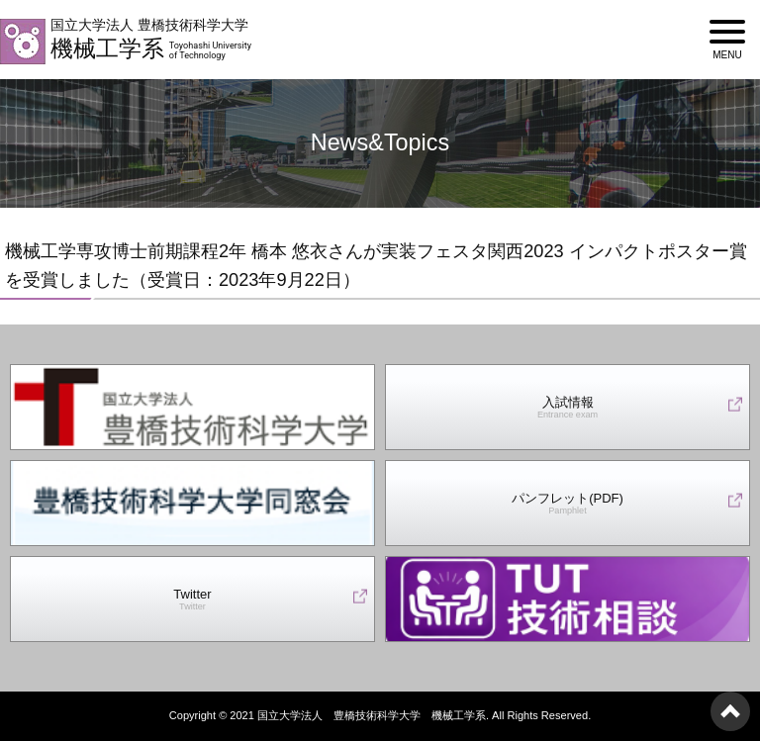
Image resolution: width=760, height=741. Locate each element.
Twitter (192, 600)
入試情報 (567, 408)
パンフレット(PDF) (567, 504)
